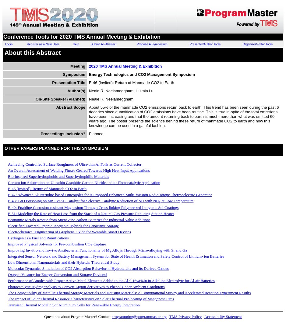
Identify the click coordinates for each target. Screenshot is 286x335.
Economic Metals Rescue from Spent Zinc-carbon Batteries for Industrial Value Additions (79, 219)
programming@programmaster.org (139, 316)
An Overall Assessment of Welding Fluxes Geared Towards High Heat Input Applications (79, 170)
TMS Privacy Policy (185, 316)
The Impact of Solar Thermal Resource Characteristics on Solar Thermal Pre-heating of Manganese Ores (91, 299)
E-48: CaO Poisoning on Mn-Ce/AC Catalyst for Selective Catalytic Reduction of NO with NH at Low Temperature (100, 201)
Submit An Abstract (104, 44)
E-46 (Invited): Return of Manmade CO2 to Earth (47, 188)
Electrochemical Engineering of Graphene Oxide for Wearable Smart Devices (69, 232)
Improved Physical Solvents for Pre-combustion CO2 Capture (57, 244)
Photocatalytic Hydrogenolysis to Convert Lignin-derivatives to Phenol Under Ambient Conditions (86, 286)
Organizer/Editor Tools (258, 44)
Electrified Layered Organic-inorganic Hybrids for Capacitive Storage (63, 226)
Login (8, 44)
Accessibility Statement (223, 316)
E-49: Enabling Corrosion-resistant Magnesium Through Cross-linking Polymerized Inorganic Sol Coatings (93, 207)
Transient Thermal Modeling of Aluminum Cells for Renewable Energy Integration (74, 305)
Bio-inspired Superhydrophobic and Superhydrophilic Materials (58, 176)
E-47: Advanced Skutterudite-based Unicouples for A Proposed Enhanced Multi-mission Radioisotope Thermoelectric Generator (110, 194)
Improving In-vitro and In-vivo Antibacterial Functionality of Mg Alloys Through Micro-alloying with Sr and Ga (97, 250)
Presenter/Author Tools (205, 44)
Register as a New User (43, 44)
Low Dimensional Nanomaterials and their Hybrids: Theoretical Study (63, 262)
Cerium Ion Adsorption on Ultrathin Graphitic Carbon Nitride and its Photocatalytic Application (84, 182)
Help (76, 44)
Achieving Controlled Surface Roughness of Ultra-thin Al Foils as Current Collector (74, 164)
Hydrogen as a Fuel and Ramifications (38, 238)
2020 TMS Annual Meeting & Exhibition (125, 66)
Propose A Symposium (152, 44)
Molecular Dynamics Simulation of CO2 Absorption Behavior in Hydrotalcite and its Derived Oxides (88, 268)
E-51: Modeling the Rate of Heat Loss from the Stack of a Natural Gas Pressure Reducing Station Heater (91, 213)
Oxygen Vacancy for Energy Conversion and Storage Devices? (57, 274)
